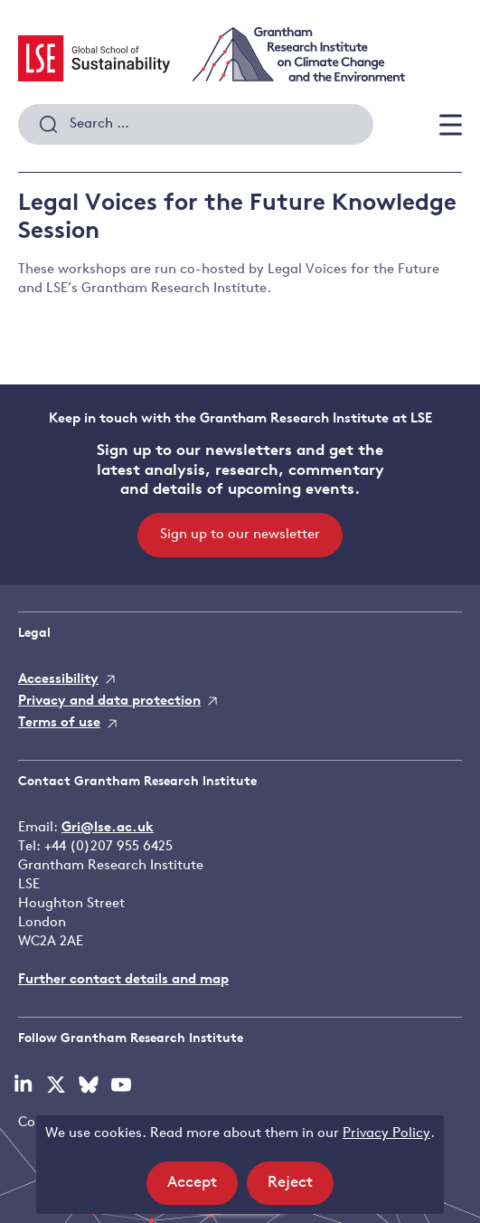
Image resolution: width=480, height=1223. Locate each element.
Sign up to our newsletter (240, 535)
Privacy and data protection (109, 701)
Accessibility (58, 680)
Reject (301, 1188)
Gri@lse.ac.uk (107, 828)
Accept (202, 1188)
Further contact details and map (123, 980)
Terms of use (59, 723)
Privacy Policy (386, 1134)
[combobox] (195, 125)
